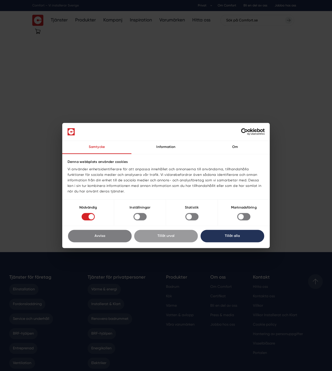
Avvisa (100, 236)
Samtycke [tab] (97, 147)
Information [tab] (165, 147)
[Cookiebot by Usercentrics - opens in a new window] (244, 131)
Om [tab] (235, 147)
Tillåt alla (232, 236)
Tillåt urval (166, 236)
